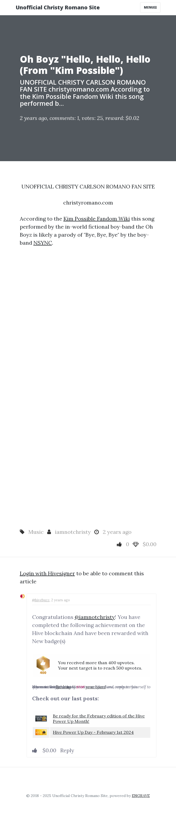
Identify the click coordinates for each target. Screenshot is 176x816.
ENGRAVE (141, 795)
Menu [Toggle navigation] (150, 7)
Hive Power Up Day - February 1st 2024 (93, 732)
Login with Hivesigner (47, 573)
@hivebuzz (41, 600)
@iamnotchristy (95, 617)
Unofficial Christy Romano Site (58, 7)
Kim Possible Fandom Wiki (96, 218)
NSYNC (42, 242)
